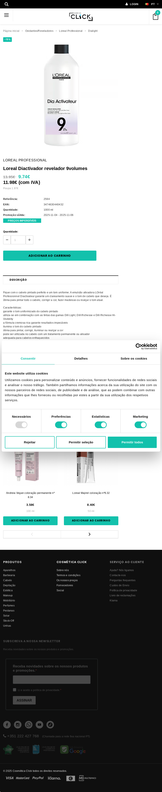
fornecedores (65, 585)
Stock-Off (8, 620)
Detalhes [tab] (81, 358)
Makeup (8, 595)
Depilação (9, 585)
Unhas (7, 625)
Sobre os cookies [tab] (134, 358)
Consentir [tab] (28, 358)
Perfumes (9, 605)
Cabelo (7, 580)
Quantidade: (10, 231)
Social (60, 590)
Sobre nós (63, 570)
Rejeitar (29, 442)
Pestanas (8, 610)
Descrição (18, 280)
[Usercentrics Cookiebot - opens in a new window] (138, 346)
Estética (8, 590)
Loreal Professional (70, 30)
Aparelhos (9, 570)
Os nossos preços (67, 580)
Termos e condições (68, 575)
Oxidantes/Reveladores (39, 30)
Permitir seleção (81, 442)
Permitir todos (132, 442)
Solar (6, 615)
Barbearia (9, 575)
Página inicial (11, 30)
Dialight (92, 30)
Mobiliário (9, 600)
